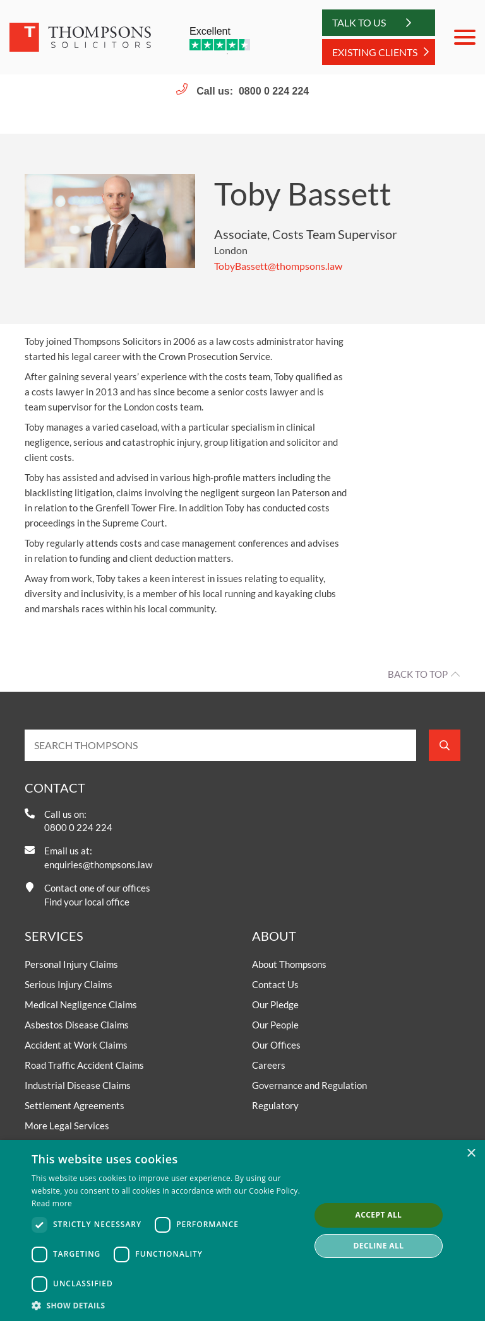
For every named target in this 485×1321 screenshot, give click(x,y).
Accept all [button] (379, 1214)
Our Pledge (275, 1004)
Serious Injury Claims (68, 984)
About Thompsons (289, 964)
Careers (268, 1065)
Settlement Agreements (74, 1105)
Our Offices (276, 1044)
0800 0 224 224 (274, 91)
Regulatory (275, 1105)
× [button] (471, 1153)
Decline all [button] (379, 1245)
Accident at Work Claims (76, 1044)
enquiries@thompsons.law (98, 864)
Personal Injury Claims (71, 964)
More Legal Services (67, 1125)
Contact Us (275, 984)
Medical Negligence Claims (81, 1004)
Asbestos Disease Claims (77, 1024)
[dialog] (242, 1230)
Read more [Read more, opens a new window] (52, 1203)
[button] (167, 1305)
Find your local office (86, 901)
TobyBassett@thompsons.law (278, 266)
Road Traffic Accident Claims (84, 1065)
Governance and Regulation (309, 1085)
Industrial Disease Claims (78, 1085)
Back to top (418, 674)
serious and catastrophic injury (136, 442)
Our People (275, 1024)
